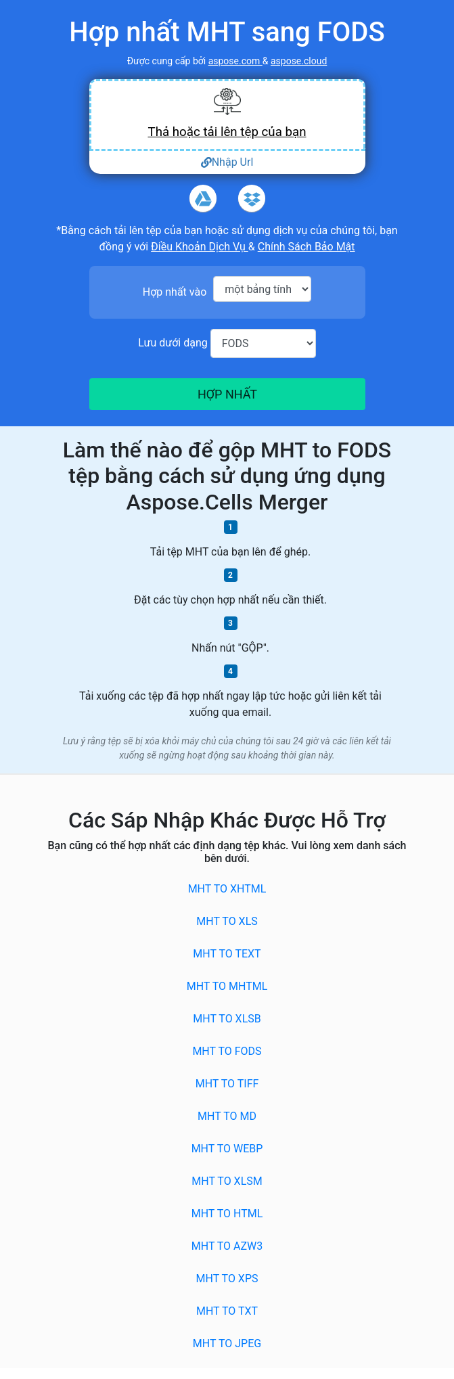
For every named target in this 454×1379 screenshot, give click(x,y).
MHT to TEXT (226, 953)
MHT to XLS (227, 921)
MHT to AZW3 (227, 1246)
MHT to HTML (227, 1213)
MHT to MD (227, 1116)
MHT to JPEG (227, 1343)
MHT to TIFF (227, 1083)
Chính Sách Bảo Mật (306, 246)
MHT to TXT (227, 1311)
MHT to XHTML (227, 888)
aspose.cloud (299, 60)
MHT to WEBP (227, 1148)
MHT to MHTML (227, 986)
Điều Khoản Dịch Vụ (199, 246)
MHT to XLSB (226, 1018)
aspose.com (235, 60)
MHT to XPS (227, 1278)
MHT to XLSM (226, 1181)
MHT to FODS (226, 1051)
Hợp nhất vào (175, 292)
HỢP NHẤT (226, 394)
